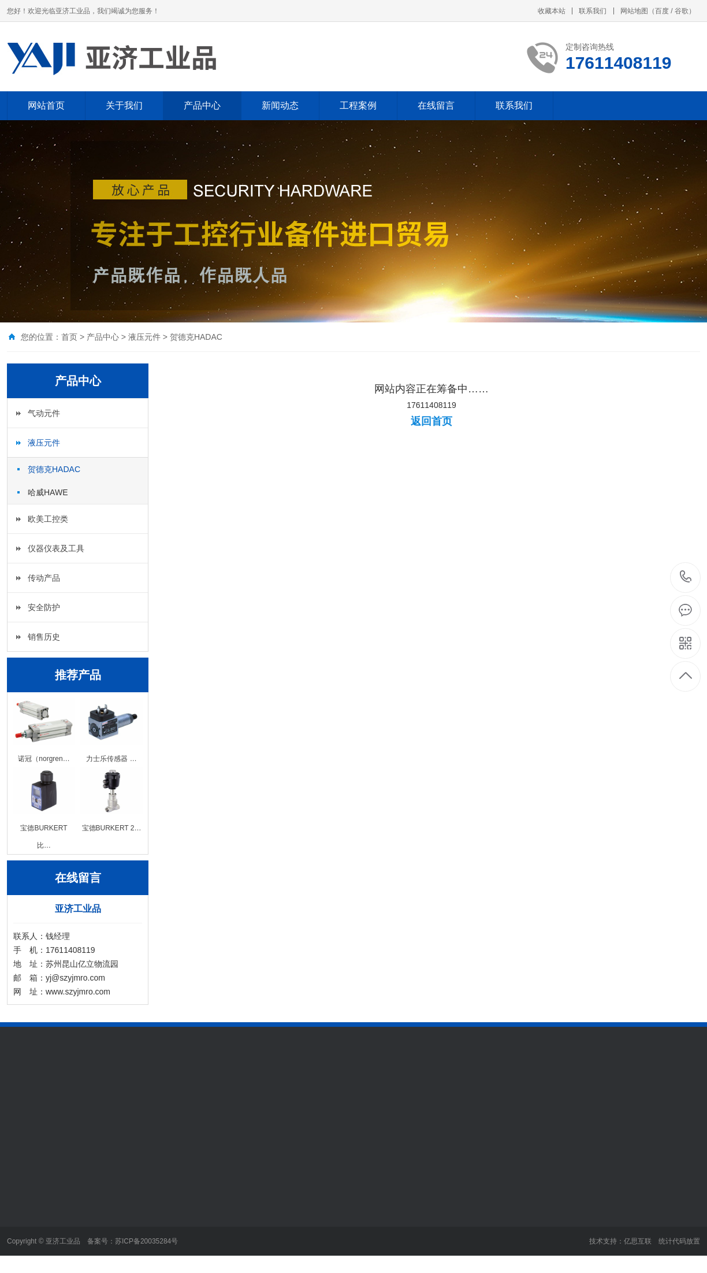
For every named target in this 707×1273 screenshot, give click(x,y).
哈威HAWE (48, 492)
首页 (69, 337)
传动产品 (44, 577)
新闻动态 (280, 105)
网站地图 (634, 11)
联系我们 (592, 11)
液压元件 (144, 337)
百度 (662, 11)
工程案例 (358, 105)
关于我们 (124, 105)
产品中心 (202, 105)
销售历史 (44, 636)
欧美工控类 (48, 519)
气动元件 (44, 413)
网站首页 (46, 105)
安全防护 (44, 607)
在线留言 (436, 105)
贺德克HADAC (196, 337)
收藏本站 (551, 11)
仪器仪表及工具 (56, 548)
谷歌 (682, 11)
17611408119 (686, 577)
